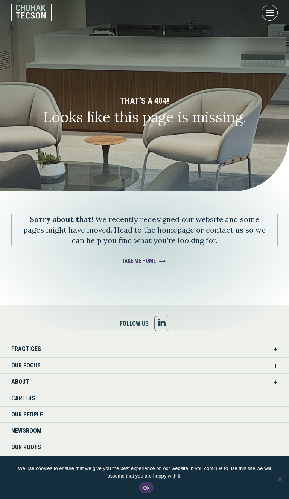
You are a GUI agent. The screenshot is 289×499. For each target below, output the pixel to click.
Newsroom (26, 430)
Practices (26, 348)
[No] (279, 479)
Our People (27, 414)
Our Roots (26, 447)
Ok (146, 488)
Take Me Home (139, 261)
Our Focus (26, 365)
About (20, 381)
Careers (23, 398)
